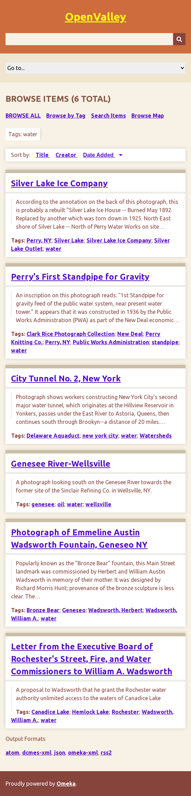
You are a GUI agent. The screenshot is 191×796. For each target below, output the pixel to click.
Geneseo (74, 610)
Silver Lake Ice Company (59, 183)
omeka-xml (83, 752)
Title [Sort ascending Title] (43, 155)
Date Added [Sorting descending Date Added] (99, 155)
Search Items (108, 115)
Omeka (66, 783)
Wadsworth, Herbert (115, 610)
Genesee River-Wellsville (60, 463)
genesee (42, 504)
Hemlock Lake (90, 712)
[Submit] (179, 39)
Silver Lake (69, 240)
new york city (100, 435)
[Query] (95, 39)
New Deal (130, 334)
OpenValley (95, 16)
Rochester (125, 712)
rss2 (106, 752)
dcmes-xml (36, 752)
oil (60, 504)
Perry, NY (39, 240)
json (59, 752)
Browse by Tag (66, 115)
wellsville (98, 504)
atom (12, 752)
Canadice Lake (50, 712)
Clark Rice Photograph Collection (70, 334)
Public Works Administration (111, 342)
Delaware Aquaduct (53, 435)
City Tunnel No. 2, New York (66, 378)
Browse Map (147, 115)
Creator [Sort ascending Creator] (67, 155)
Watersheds (156, 435)
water (53, 249)
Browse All (23, 115)
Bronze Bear (43, 610)
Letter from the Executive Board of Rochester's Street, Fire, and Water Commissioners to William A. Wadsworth (91, 659)
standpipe (165, 342)
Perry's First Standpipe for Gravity (80, 276)
